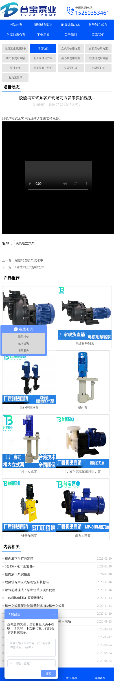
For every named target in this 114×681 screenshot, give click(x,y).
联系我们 (98, 34)
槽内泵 (83, 407)
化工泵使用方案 (43, 58)
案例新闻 (43, 34)
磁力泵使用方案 (15, 58)
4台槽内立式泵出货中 (30, 267)
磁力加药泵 (83, 536)
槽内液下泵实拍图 (17, 574)
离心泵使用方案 (70, 58)
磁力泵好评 (15, 77)
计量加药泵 (29, 536)
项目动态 (43, 48)
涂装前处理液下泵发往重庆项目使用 (30, 590)
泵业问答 (15, 67)
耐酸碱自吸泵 (43, 24)
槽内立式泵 (29, 471)
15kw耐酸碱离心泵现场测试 (24, 598)
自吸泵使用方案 (98, 48)
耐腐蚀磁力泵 (70, 24)
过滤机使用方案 (98, 58)
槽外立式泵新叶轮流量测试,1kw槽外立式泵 (35, 605)
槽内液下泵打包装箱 (19, 558)
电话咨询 (100, 674)
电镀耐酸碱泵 (84, 343)
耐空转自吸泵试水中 (29, 260)
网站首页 (16, 24)
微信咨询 (71, 674)
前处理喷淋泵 (29, 407)
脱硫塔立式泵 (25, 243)
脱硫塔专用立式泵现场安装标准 (27, 582)
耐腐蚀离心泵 (16, 34)
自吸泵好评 (98, 67)
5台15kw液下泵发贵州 (20, 566)
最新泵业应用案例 (15, 48)
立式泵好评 (70, 67)
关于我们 (70, 34)
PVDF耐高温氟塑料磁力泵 (83, 471)
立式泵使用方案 (70, 48)
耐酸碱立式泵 (98, 24)
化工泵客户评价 (43, 67)
